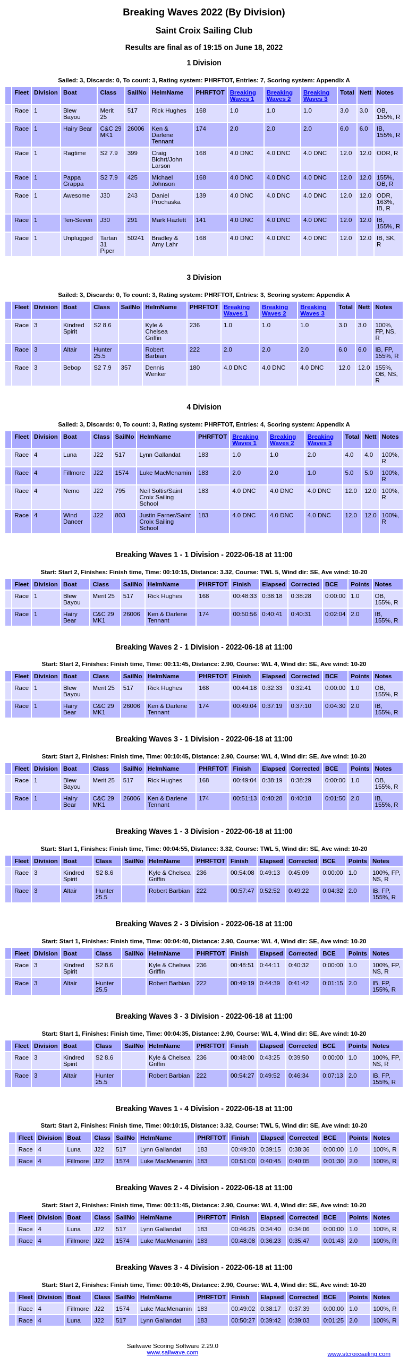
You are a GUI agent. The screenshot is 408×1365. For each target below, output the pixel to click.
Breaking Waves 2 (280, 95)
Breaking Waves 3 (316, 95)
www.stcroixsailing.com (359, 1354)
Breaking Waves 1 (243, 95)
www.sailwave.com (172, 1352)
